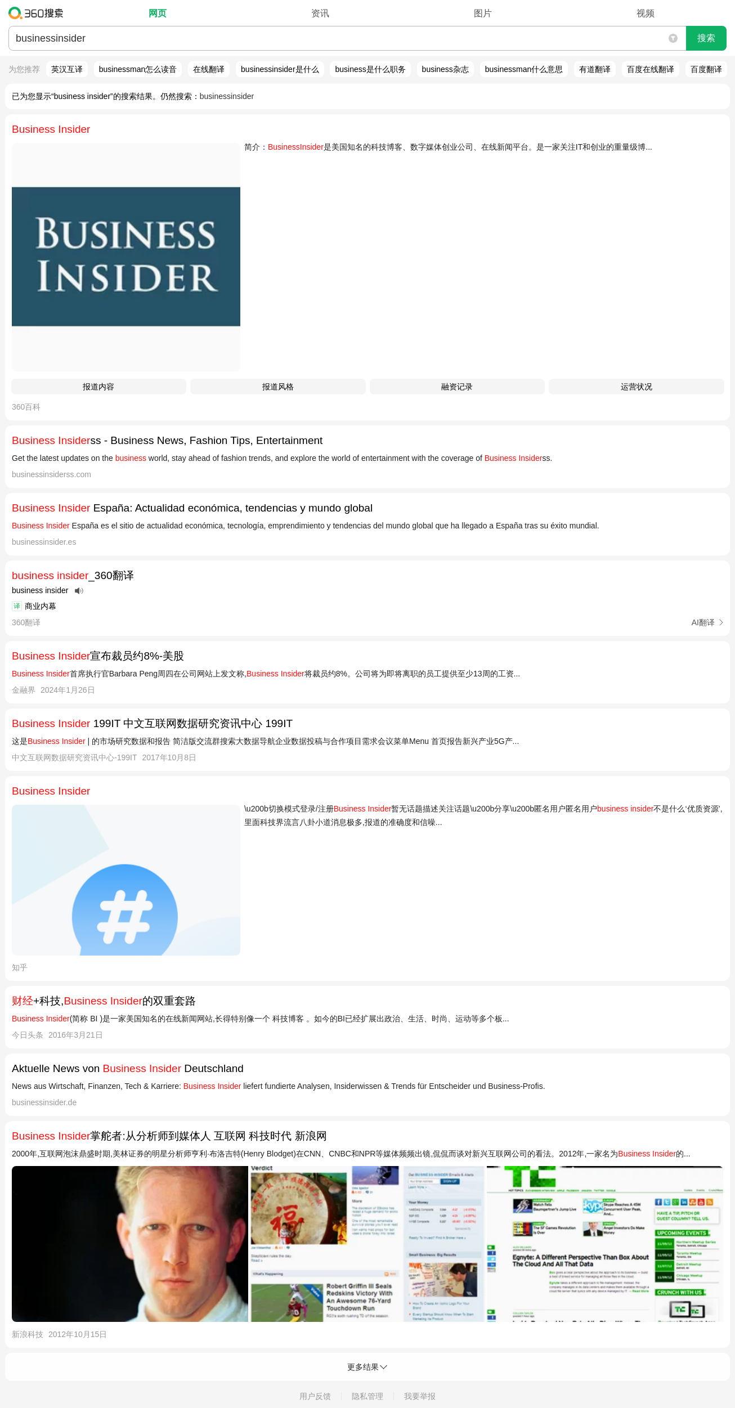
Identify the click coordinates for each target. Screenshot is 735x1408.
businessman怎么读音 (138, 69)
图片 (483, 13)
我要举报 (420, 1396)
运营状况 (636, 386)
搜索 (706, 38)
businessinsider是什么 (280, 69)
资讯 (320, 13)
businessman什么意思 (524, 69)
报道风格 (278, 386)
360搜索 (38, 13)
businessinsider (227, 96)
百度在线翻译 (650, 69)
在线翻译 (209, 69)
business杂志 (445, 69)
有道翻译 (595, 69)
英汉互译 (67, 69)
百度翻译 (706, 69)
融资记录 (457, 386)
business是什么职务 (370, 69)
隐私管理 (367, 1396)
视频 (646, 13)
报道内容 (98, 386)
